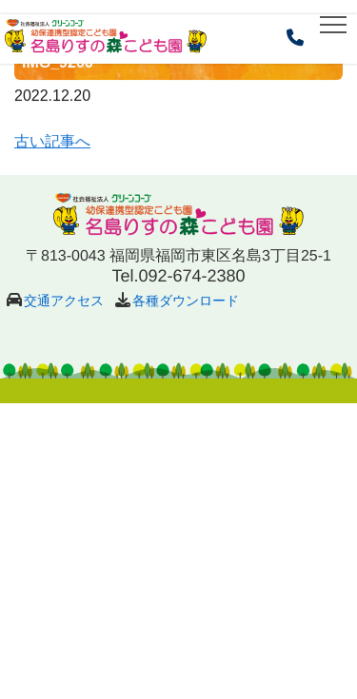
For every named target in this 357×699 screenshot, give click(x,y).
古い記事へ (52, 142)
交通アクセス (64, 300)
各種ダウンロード (185, 300)
